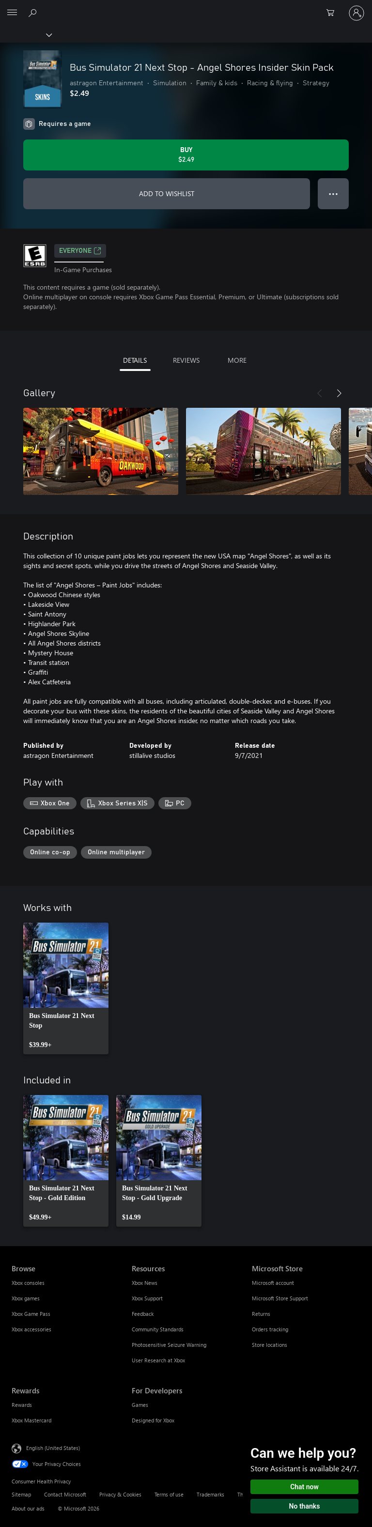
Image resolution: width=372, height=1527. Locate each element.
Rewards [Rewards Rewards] (22, 1405)
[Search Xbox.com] (34, 12)
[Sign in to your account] (356, 13)
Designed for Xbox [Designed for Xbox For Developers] (153, 1420)
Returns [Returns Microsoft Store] (261, 1314)
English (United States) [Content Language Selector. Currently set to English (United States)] (53, 1448)
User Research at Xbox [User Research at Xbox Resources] (158, 1360)
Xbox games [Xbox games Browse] (26, 1298)
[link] (65, 988)
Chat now (304, 1487)
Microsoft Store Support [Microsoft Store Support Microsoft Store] (280, 1298)
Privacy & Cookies (120, 1494)
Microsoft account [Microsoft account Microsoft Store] (273, 1283)
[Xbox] (25, 34)
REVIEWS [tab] (186, 360)
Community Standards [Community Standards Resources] (158, 1329)
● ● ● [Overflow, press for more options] (333, 193)
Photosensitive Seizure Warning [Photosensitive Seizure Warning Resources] (169, 1345)
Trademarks (210, 1494)
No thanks (304, 1506)
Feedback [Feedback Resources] (143, 1314)
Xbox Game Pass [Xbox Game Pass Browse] (31, 1314)
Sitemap (21, 1494)
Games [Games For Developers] (140, 1405)
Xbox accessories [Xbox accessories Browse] (31, 1329)
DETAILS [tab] (135, 360)
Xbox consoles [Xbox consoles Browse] (28, 1283)
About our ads (28, 1508)
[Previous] (319, 393)
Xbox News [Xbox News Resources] (144, 1283)
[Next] (339, 393)
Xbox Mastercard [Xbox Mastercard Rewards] (31, 1420)
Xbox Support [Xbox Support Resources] (147, 1298)
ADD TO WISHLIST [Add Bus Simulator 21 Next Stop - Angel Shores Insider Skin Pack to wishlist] (166, 193)
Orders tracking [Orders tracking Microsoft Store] (270, 1329)
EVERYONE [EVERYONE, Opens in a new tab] (80, 251)
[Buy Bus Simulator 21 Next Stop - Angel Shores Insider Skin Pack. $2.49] (186, 154)
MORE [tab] (237, 360)
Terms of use (169, 1494)
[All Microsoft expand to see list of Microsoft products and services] (12, 13)
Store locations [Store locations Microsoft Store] (269, 1345)
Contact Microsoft (65, 1494)
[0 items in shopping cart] (333, 13)
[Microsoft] (185, 7)
